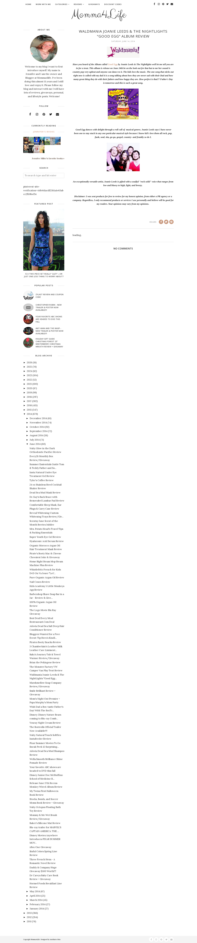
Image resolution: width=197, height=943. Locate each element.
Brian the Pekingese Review (45, 662)
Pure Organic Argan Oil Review (47, 577)
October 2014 (37, 426)
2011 (29, 921)
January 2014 (37, 908)
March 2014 (36, 899)
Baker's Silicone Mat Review (45, 823)
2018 (29, 396)
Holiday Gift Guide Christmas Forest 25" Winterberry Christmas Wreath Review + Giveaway (49, 342)
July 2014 (35, 439)
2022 (29, 379)
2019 (29, 392)
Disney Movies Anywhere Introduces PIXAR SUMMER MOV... (45, 839)
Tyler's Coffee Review (42, 480)
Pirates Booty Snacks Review (45, 642)
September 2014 (38, 431)
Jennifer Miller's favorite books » (48, 158)
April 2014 (35, 895)
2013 (29, 912)
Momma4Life (98, 14)
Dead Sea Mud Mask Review (45, 492)
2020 (29, 388)
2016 (29, 405)
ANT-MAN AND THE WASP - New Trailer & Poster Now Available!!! (49, 331)
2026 (29, 362)
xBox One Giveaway (40, 847)
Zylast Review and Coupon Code (49, 295)
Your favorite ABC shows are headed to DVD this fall (49, 319)
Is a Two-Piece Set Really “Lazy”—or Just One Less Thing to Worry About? (44, 275)
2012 (29, 917)
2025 (29, 366)
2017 (29, 401)
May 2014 (35, 891)
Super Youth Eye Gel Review (45, 536)
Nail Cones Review (40, 581)
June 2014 (35, 443)
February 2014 (38, 904)
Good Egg (112, 64)
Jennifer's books (44, 131)
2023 (29, 375)
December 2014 (38, 418)
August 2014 (36, 435)
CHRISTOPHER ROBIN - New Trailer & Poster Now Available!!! (49, 307)
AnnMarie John (55, 939)
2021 (29, 383)
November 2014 (38, 422)
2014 (29, 413)
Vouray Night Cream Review (45, 722)
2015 (29, 409)
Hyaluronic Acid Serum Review (47, 541)
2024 (29, 371)
